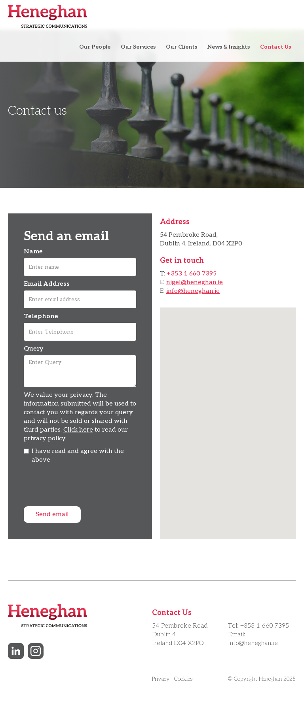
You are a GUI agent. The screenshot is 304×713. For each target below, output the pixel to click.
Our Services (138, 46)
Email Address (47, 284)
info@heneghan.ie (193, 291)
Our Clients (181, 46)
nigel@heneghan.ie (194, 282)
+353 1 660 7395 (192, 273)
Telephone (41, 316)
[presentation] (84, 487)
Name (33, 251)
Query (33, 349)
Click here (78, 430)
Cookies (183, 678)
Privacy (161, 678)
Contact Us (275, 46)
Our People (94, 46)
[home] (47, 16)
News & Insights (228, 46)
